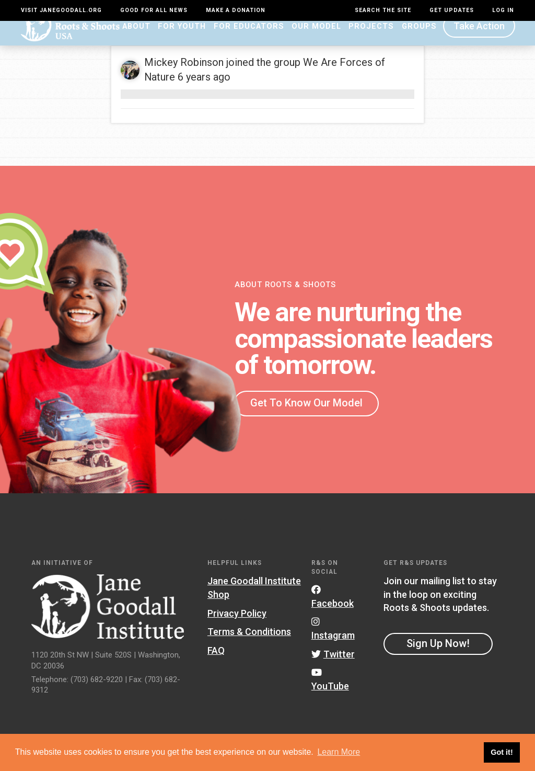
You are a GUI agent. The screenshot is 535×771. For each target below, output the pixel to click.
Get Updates (451, 10)
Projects (371, 40)
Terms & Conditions (249, 646)
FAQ (216, 664)
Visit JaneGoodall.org (61, 10)
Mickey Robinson (184, 76)
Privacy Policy (236, 627)
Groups (419, 40)
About (136, 40)
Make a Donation (235, 10)
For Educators (249, 40)
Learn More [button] (338, 751)
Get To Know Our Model (306, 417)
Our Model (316, 40)
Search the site (383, 10)
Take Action (479, 40)
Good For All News (154, 10)
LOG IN (503, 10)
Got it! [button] (502, 752)
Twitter (333, 668)
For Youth (182, 40)
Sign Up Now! (438, 658)
